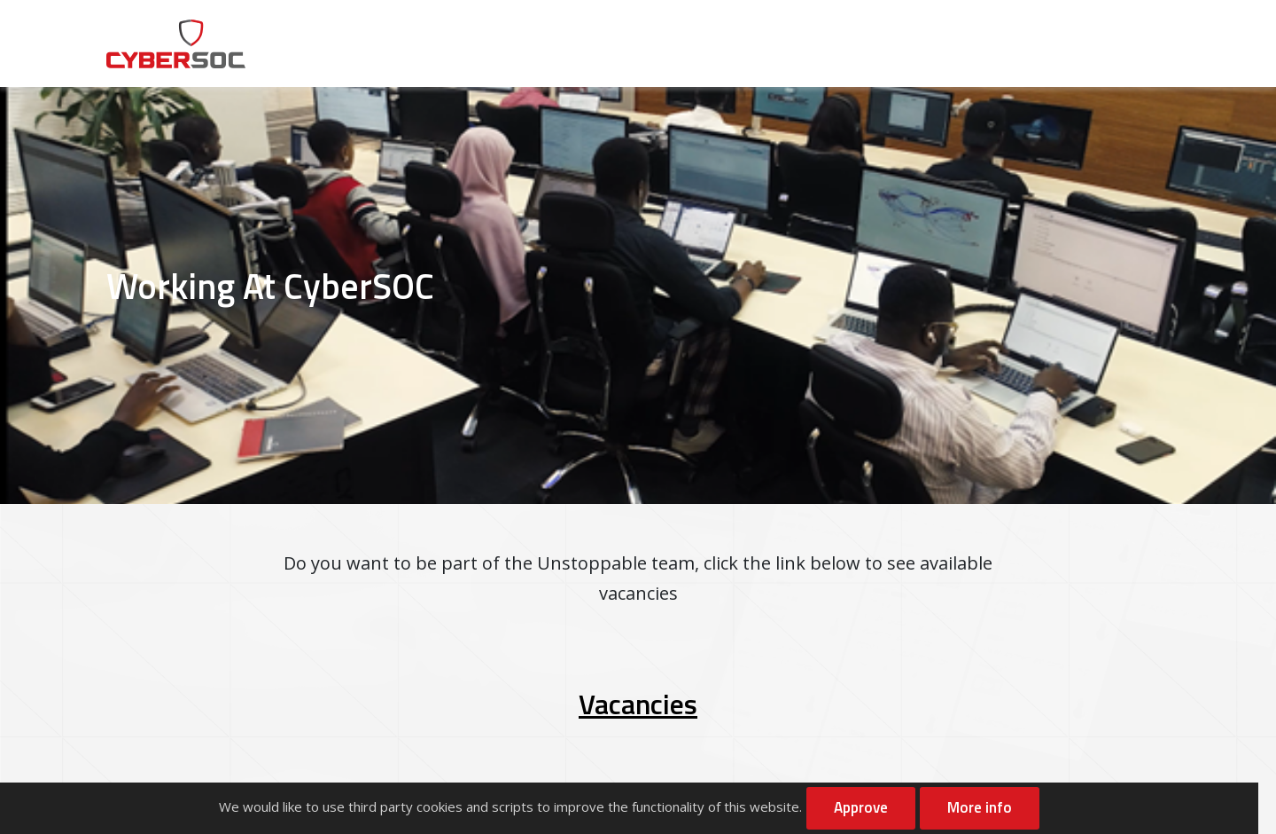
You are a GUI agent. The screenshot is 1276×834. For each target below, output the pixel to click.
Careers (984, 43)
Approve (861, 807)
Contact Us (1105, 26)
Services (685, 43)
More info (979, 807)
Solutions (781, 43)
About (598, 43)
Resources (885, 43)
